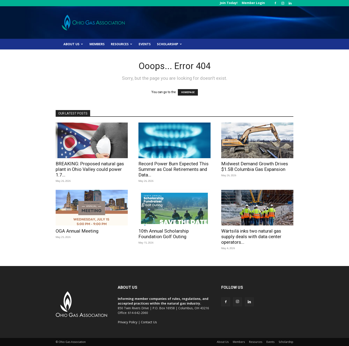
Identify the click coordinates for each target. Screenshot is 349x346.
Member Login (253, 3)
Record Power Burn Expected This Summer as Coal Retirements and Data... (173, 169)
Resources (121, 44)
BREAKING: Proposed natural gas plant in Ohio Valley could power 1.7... (90, 169)
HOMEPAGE (188, 92)
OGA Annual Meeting (77, 231)
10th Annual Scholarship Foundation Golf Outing (163, 233)
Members (97, 44)
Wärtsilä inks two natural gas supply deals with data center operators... (251, 236)
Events (145, 44)
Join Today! (228, 3)
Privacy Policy (127, 322)
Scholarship (169, 44)
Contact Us (149, 322)
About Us (73, 44)
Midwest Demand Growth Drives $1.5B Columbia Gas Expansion (254, 166)
